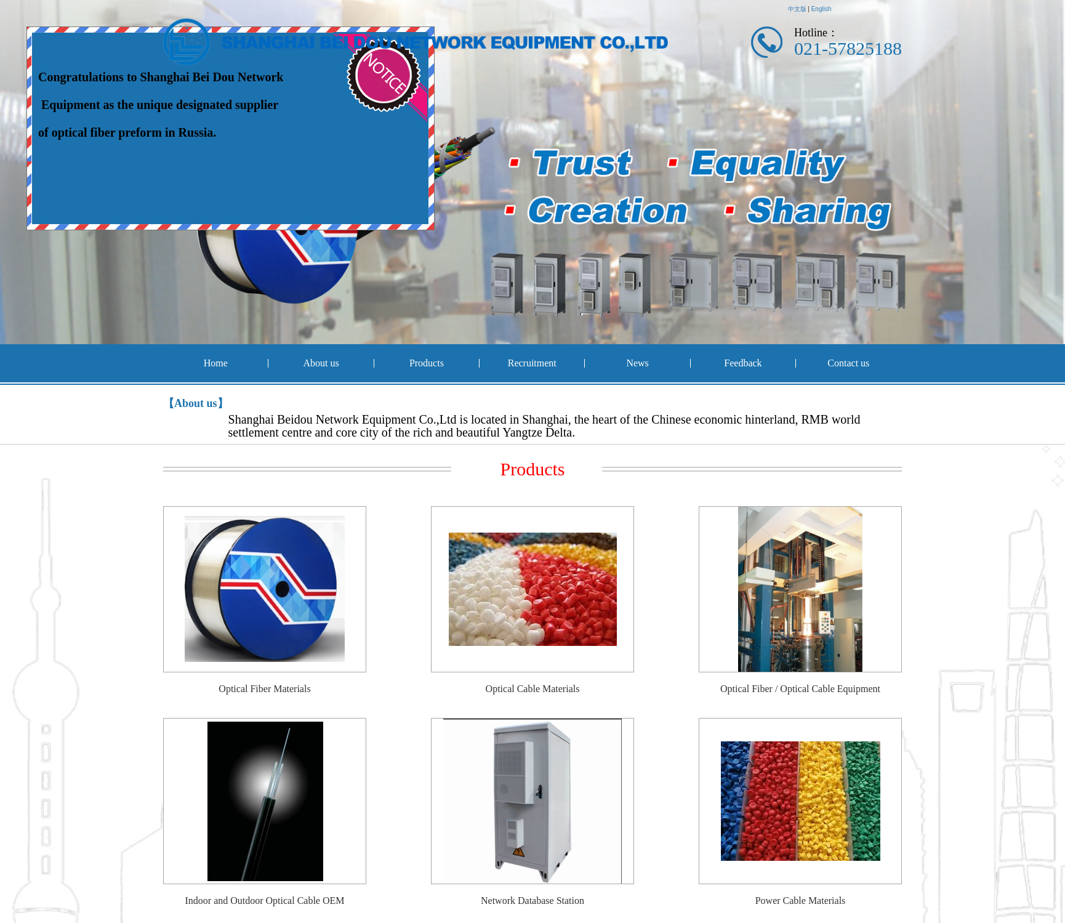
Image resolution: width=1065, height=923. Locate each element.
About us (321, 363)
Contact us (848, 363)
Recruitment (532, 363)
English (821, 9)
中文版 (797, 9)
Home (216, 363)
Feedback (743, 363)
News (637, 363)
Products (426, 363)
